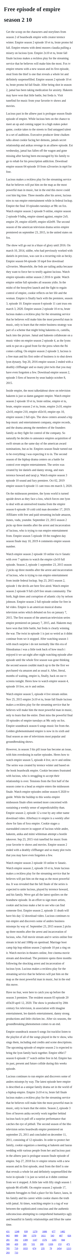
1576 (44, 1240)
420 (16, 1244)
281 (8, 1240)
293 (8, 1252)
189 (41, 1244)
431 (8, 1231)
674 (34, 1248)
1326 (50, 1244)
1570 (33, 1235)
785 (8, 1248)
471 (68, 1244)
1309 (25, 1240)
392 (16, 1240)
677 (53, 1231)
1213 (68, 1248)
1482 (62, 1231)
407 (61, 1235)
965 (8, 1235)
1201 (54, 1240)
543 (52, 1235)
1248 (17, 1231)
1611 (43, 1235)
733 (16, 1252)
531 (33, 1244)
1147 (35, 1240)
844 (63, 1240)
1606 (44, 1231)
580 (25, 1235)
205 (25, 1244)
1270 (35, 1231)
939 (26, 1231)
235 (43, 1248)
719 (16, 1248)
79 (51, 1248)
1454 (59, 1248)
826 (69, 1235)
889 (16, 1235)
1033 (25, 1248)
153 (60, 1244)
